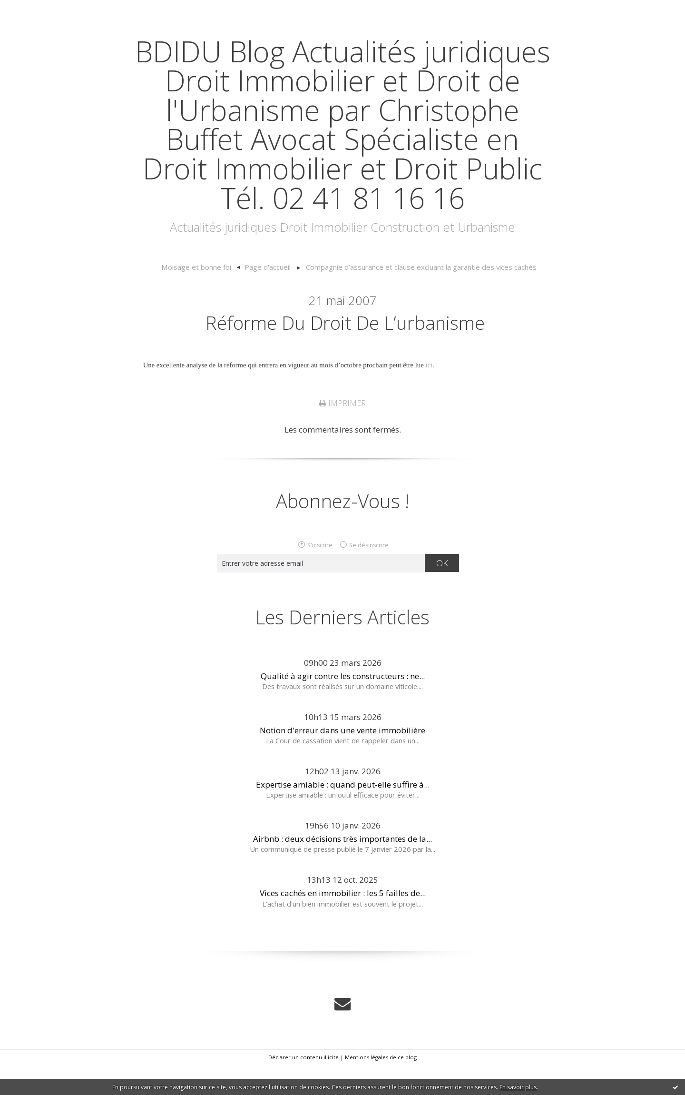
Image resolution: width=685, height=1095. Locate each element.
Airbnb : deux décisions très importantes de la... (342, 868)
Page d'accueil (269, 296)
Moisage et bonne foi (200, 296)
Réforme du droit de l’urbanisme (345, 351)
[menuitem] (205, 297)
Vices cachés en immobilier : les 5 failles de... (343, 922)
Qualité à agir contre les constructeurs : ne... (343, 705)
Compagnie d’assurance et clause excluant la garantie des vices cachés (419, 296)
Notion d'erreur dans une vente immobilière (342, 759)
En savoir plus (518, 1087)
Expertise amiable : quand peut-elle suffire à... (343, 814)
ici (428, 395)
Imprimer (342, 433)
